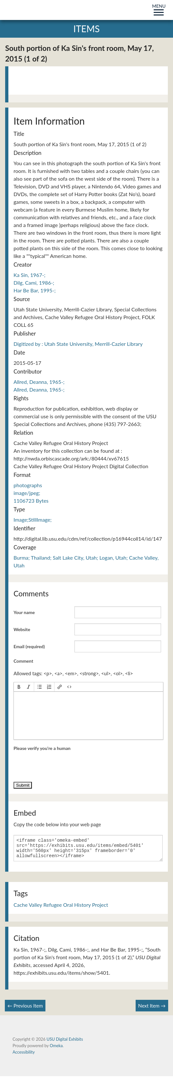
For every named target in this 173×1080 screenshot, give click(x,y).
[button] (19, 687)
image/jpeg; (27, 493)
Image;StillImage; (33, 519)
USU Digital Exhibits (64, 1043)
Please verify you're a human (42, 748)
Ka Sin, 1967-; (29, 275)
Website (22, 629)
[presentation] (19, 686)
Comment (23, 661)
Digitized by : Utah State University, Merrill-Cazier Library (78, 344)
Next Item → (152, 1009)
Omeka (56, 1049)
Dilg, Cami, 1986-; (34, 282)
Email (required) (29, 646)
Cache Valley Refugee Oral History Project (61, 908)
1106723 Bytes (31, 500)
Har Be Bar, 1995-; (35, 290)
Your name (24, 612)
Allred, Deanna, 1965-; (39, 382)
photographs (28, 485)
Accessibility (24, 1055)
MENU (159, 8)
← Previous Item (25, 1009)
